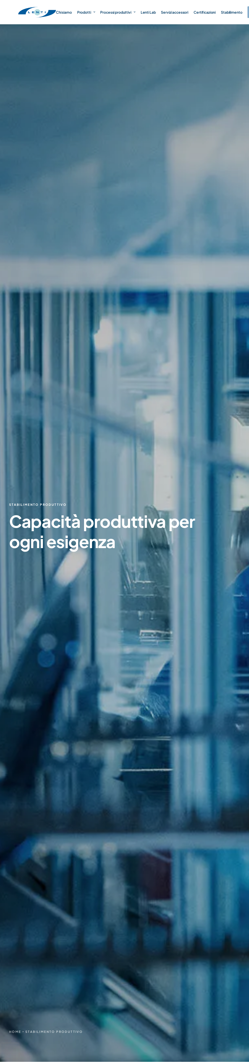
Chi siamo (64, 12)
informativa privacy (174, 768)
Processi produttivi (117, 12)
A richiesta (184, 961)
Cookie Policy (223, 1035)
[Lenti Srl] (37, 12)
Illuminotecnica (189, 952)
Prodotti (86, 12)
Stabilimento (231, 12)
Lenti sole (183, 880)
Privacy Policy (194, 1035)
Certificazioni (205, 12)
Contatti (141, 914)
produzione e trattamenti (176, 226)
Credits (234, 1041)
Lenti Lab (148, 12)
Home (15, 152)
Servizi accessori (174, 12)
